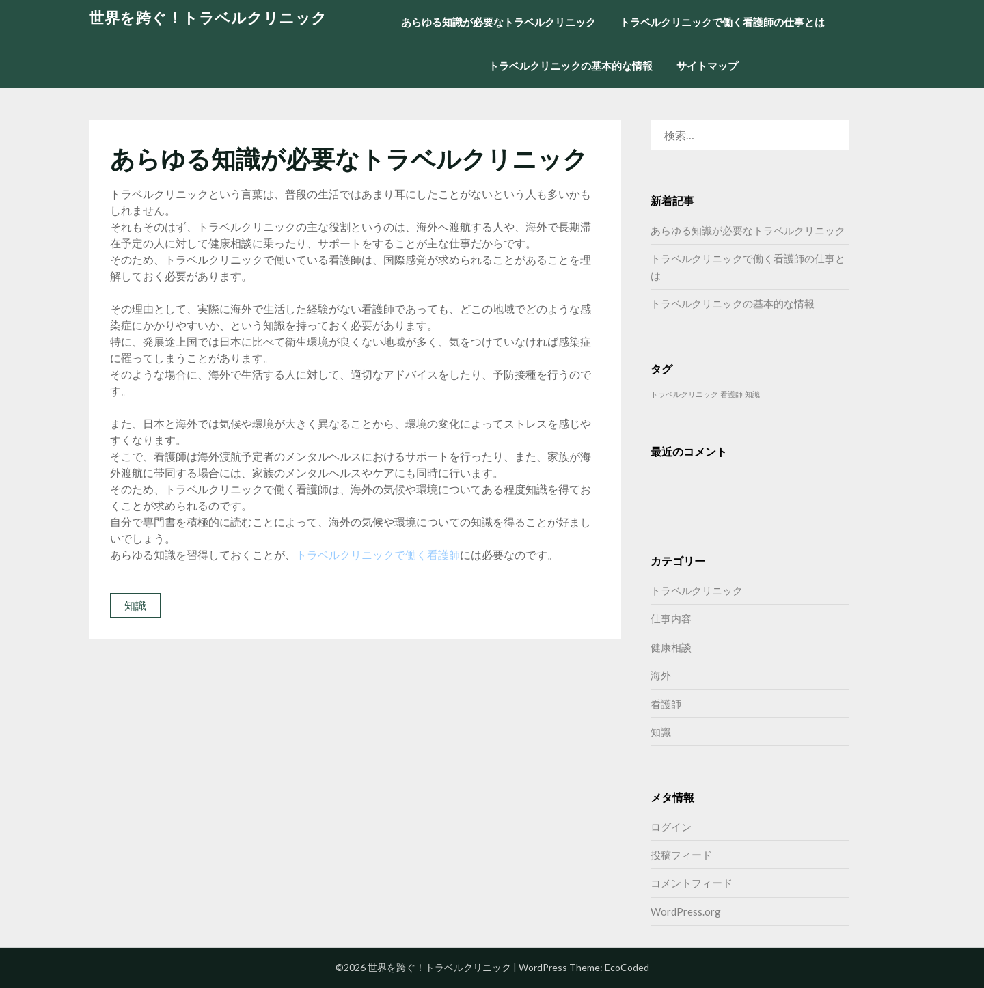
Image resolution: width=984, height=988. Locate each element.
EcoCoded (627, 967)
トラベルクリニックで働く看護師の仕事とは (722, 22)
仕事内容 (671, 618)
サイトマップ (707, 65)
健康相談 (671, 647)
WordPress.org (686, 911)
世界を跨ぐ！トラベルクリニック (208, 17)
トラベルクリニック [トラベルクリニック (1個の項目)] (684, 393)
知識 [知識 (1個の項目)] (752, 393)
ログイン (671, 827)
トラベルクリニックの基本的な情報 (571, 65)
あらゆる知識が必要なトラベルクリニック (498, 22)
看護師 (666, 704)
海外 (661, 675)
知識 (135, 605)
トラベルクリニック (697, 590)
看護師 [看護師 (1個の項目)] (731, 393)
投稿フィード (681, 855)
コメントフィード (692, 883)
